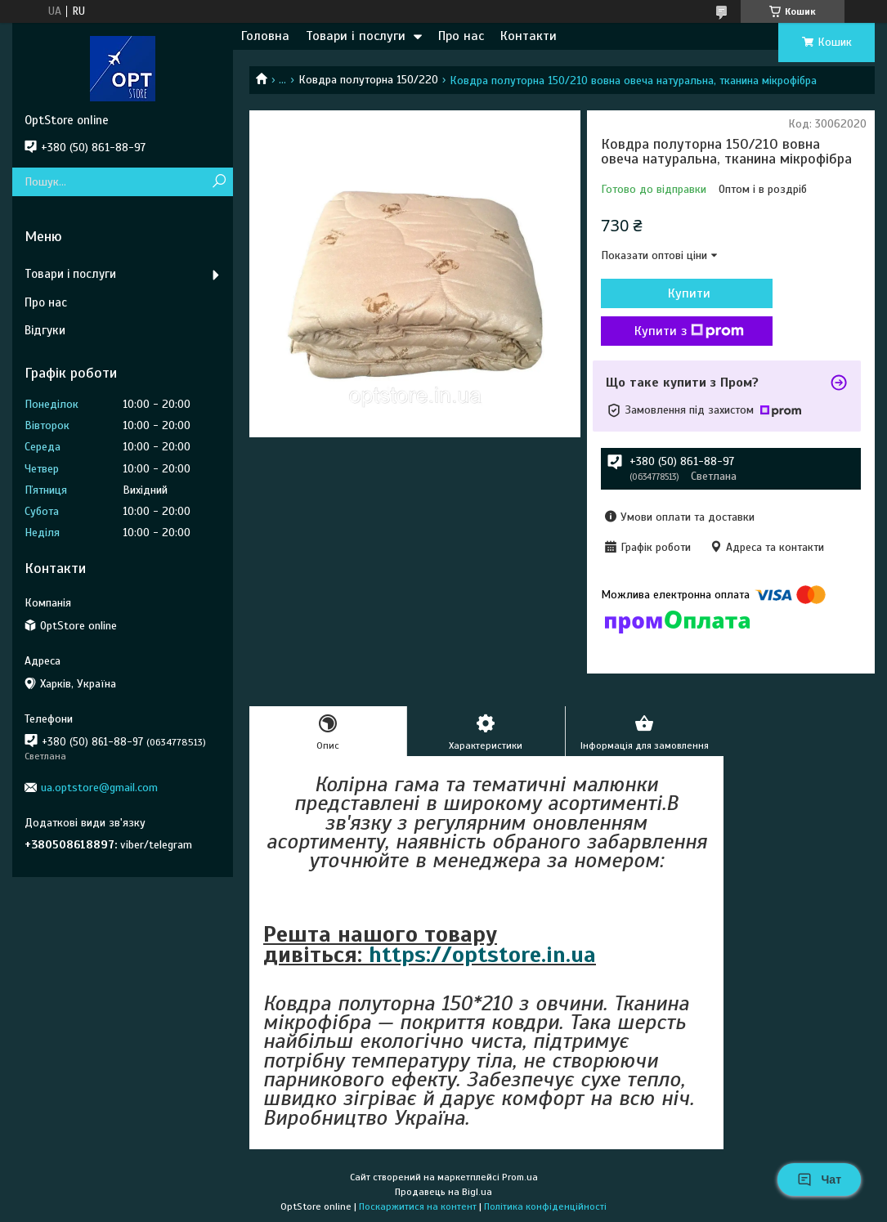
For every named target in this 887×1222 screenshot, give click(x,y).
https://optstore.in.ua (482, 954)
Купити (689, 293)
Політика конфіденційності (545, 1206)
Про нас (461, 36)
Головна (265, 36)
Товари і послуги (355, 36)
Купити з (689, 331)
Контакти (528, 36)
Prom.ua (520, 1177)
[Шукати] (218, 182)
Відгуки (45, 330)
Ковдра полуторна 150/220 (368, 80)
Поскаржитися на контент (418, 1206)
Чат (819, 1179)
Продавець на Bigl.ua (443, 1191)
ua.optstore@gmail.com (99, 788)
